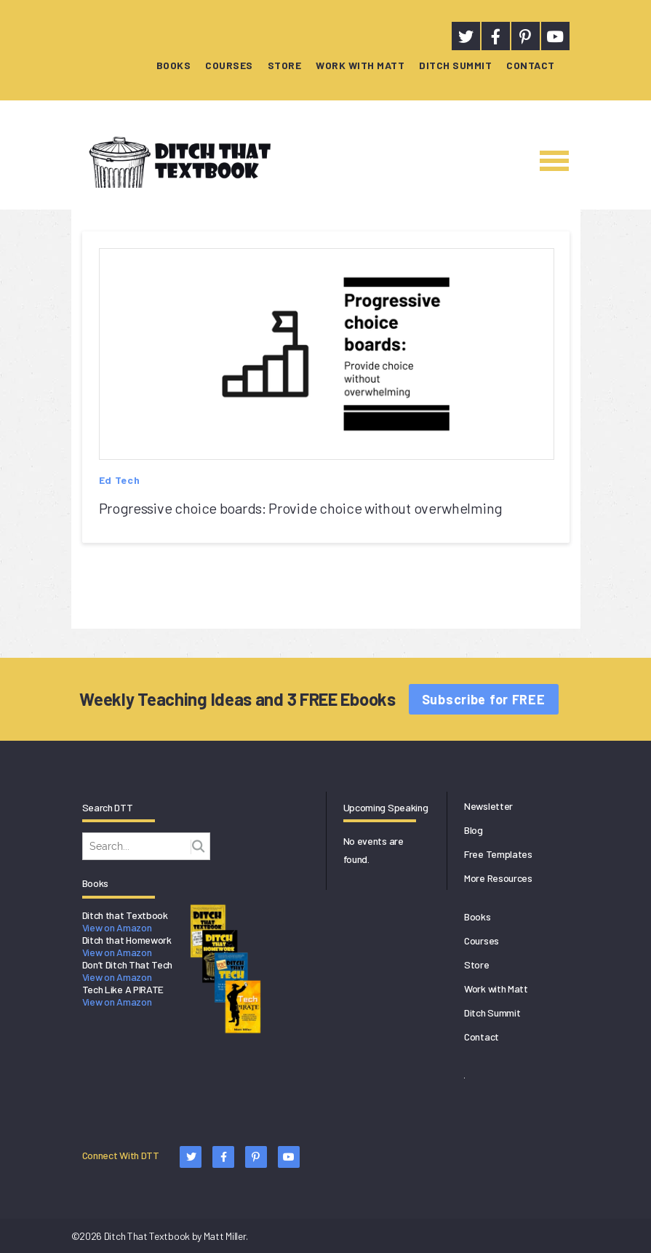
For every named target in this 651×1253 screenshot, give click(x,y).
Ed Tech (119, 480)
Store (285, 65)
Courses (229, 65)
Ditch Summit (455, 65)
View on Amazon (117, 927)
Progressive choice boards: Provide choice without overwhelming (301, 508)
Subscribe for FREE (484, 699)
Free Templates (498, 854)
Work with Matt (360, 65)
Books (173, 65)
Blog (473, 830)
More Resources (498, 878)
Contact (530, 65)
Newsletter (488, 806)
